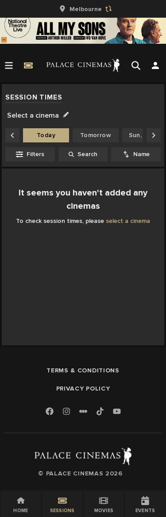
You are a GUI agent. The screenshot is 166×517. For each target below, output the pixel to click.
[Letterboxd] (83, 411)
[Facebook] (50, 412)
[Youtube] (117, 412)
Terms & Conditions (83, 370)
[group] (83, 9)
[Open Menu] (9, 65)
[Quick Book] (28, 65)
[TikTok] (100, 411)
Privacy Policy (83, 388)
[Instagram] (66, 412)
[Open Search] (136, 65)
